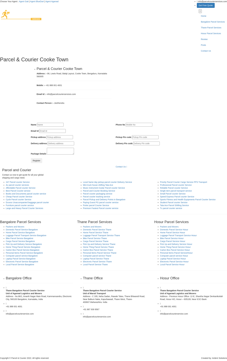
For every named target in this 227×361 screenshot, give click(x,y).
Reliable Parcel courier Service (174, 188)
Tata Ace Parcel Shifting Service (174, 205)
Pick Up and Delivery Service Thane (99, 244)
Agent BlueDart (37, 1)
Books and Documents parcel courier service (26, 194)
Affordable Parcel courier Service (20, 188)
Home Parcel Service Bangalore (20, 232)
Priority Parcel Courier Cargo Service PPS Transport (183, 182)
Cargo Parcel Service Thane (95, 241)
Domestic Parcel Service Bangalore (22, 229)
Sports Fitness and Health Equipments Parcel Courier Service (188, 199)
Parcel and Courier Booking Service (99, 191)
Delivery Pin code (124, 143)
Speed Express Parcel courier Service (177, 196)
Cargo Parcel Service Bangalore (20, 241)
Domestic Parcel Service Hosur (174, 229)
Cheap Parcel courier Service (19, 196)
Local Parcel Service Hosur (172, 264)
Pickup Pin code (123, 137)
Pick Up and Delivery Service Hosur (176, 244)
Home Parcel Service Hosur (172, 232)
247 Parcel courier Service (18, 182)
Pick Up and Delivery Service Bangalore (24, 244)
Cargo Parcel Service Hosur (172, 241)
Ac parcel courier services (17, 185)
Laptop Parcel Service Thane (96, 259)
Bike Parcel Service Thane (95, 238)
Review (204, 39)
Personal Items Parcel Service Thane (99, 253)
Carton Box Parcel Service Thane (98, 250)
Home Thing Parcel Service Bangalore (23, 247)
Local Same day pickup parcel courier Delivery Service (107, 182)
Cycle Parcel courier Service (18, 199)
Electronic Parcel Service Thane (97, 261)
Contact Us (206, 51)
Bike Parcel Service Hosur (172, 238)
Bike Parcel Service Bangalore (19, 238)
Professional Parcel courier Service (176, 185)
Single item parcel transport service (176, 191)
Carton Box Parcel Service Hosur (175, 250)
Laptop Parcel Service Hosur (173, 259)
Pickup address (38, 137)
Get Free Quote (206, 5)
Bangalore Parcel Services (213, 22)
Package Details (38, 154)
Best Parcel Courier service (18, 191)
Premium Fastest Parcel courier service (100, 208)
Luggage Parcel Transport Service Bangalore (26, 235)
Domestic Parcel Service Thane (97, 229)
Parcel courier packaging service (97, 194)
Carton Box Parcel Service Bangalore (22, 250)
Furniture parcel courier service (20, 205)
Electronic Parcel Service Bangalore (22, 261)
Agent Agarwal (51, 1)
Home (203, 16)
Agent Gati (24, 1)
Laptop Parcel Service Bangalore (21, 259)
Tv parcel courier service (171, 208)
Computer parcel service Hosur (174, 256)
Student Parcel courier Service (173, 202)
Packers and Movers (15, 227)
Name (33, 125)
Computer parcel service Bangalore (22, 256)
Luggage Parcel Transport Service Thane (101, 235)
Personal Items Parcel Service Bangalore (24, 253)
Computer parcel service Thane (97, 256)
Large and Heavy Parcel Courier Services (24, 208)
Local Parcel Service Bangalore (20, 264)
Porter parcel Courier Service (96, 205)
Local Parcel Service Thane (95, 264)
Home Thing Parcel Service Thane (98, 247)
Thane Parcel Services (211, 27)
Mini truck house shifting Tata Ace (98, 185)
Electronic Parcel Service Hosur (174, 261)
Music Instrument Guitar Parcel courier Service (104, 188)
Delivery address (39, 143)
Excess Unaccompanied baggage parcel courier (27, 202)
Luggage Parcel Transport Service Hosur (178, 235)
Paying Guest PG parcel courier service (101, 202)
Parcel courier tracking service (96, 196)
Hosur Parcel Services (211, 33)
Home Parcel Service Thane (95, 232)
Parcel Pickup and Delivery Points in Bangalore (104, 199)
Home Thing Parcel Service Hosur (175, 247)
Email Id (35, 131)
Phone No (120, 125)
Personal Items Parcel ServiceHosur (176, 253)
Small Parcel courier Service (173, 194)
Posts (203, 45)
